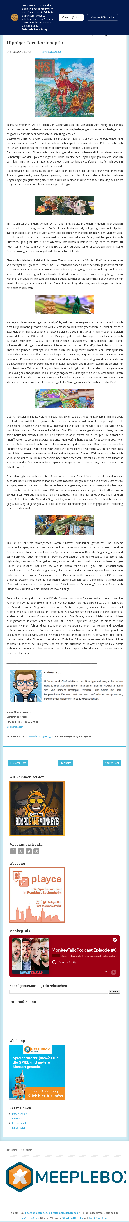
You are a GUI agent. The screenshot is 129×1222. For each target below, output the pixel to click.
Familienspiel (19, 1118)
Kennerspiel (19, 1123)
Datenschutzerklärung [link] (34, 29)
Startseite (65, 763)
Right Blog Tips (98, 1218)
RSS (21, 851)
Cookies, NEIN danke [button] (102, 17)
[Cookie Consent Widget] (64, 17)
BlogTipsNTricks (72, 1218)
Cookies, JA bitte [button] (71, 17)
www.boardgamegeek (42, 736)
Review (45, 51)
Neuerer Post (18, 763)
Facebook (13, 851)
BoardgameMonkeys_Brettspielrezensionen (51, 1212)
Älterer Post (112, 763)
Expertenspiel (20, 1113)
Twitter (29, 851)
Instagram (36, 851)
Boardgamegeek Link (15, 726)
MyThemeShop (30, 1218)
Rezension (55, 51)
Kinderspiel (18, 1127)
